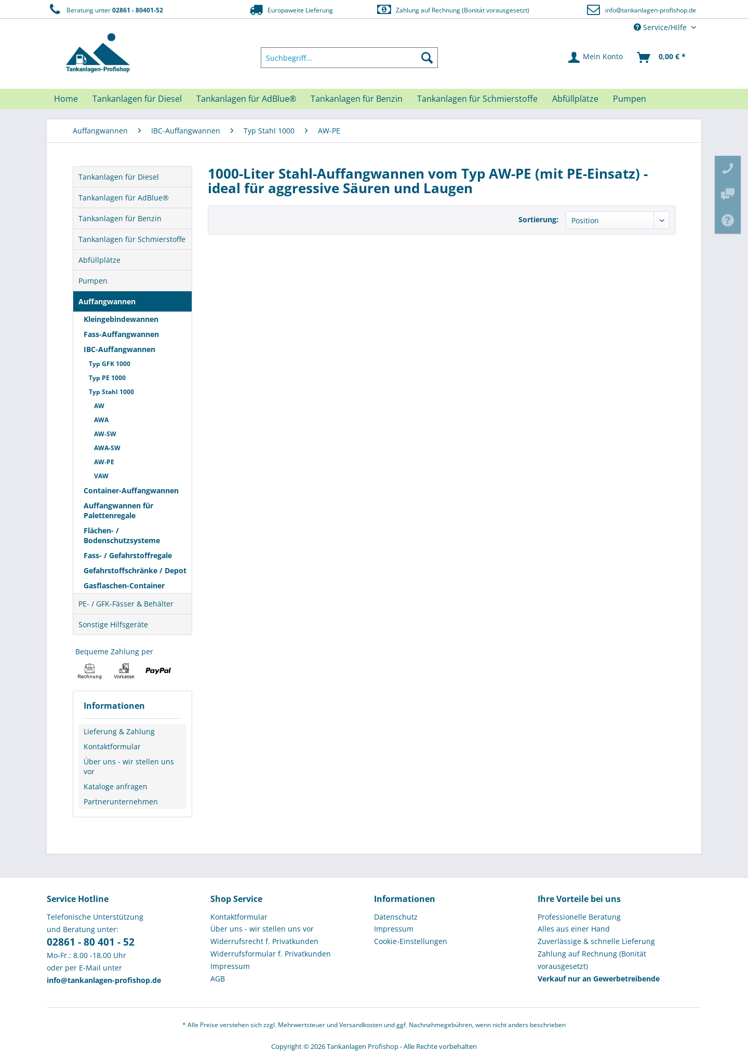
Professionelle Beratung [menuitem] (579, 917)
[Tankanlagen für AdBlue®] (246, 99)
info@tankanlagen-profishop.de (650, 10)
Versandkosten (360, 1024)
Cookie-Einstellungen (410, 941)
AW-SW (105, 433)
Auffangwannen (107, 301)
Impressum (230, 966)
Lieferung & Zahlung (119, 731)
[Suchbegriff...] (349, 57)
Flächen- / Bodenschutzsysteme (122, 535)
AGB (217, 978)
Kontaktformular (112, 746)
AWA (101, 419)
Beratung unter (105, 9)
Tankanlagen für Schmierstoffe (131, 239)
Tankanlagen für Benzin (120, 218)
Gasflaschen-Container (124, 585)
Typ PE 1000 (107, 377)
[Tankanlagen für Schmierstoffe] (477, 99)
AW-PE (104, 461)
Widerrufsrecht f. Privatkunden (264, 941)
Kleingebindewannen (121, 319)
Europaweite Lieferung (290, 9)
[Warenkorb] (662, 57)
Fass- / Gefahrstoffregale (128, 555)
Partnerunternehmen (121, 801)
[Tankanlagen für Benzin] (356, 99)
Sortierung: (538, 219)
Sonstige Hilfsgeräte (113, 624)
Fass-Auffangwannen (121, 334)
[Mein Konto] (596, 57)
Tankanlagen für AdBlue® (123, 198)
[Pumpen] (629, 99)
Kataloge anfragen (116, 786)
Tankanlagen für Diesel (118, 177)
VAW (101, 475)
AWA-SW (107, 447)
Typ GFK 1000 (109, 363)
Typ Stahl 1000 (111, 391)
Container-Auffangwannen (131, 490)
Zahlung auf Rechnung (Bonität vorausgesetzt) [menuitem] (592, 960)
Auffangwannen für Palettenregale (118, 510)
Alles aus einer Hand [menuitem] (574, 929)
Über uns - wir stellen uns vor (129, 766)
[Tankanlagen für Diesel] (137, 99)
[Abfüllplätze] (575, 99)
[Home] (66, 99)
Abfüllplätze (99, 260)
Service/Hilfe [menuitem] (661, 27)
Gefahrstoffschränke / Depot (135, 570)
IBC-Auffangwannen (119, 349)
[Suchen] (427, 57)
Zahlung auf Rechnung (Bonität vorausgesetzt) (452, 9)
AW (99, 405)
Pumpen (93, 281)
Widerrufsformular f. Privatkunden (270, 954)
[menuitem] (349, 57)
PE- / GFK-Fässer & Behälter (125, 604)
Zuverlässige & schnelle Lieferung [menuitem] (596, 941)
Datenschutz (396, 917)
